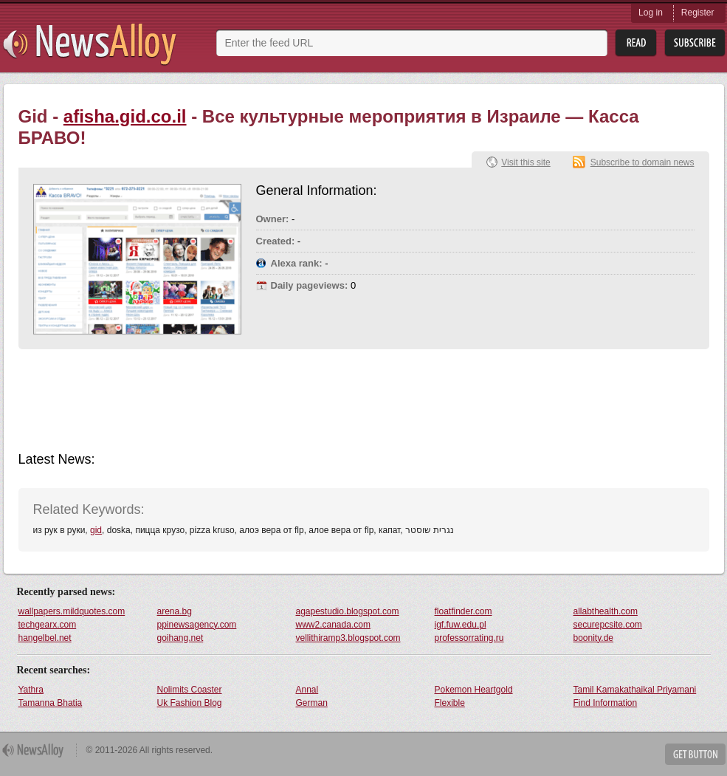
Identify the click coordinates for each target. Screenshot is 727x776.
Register (697, 12)
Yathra (31, 689)
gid (96, 530)
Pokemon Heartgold (474, 689)
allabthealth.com (605, 611)
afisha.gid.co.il (125, 116)
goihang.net (180, 638)
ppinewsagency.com (197, 624)
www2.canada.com (333, 624)
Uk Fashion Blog (189, 703)
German (312, 703)
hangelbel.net (45, 638)
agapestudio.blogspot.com (347, 611)
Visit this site (525, 162)
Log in (650, 12)
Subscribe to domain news (642, 162)
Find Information (605, 703)
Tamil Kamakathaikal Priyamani (635, 689)
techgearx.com (47, 624)
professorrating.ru (469, 638)
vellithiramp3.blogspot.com (348, 638)
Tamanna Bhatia (50, 703)
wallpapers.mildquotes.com (71, 611)
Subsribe (695, 43)
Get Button (695, 754)
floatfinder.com (463, 611)
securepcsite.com (607, 624)
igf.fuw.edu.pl (460, 624)
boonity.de (593, 638)
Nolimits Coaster (189, 689)
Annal (307, 689)
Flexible (450, 703)
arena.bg (174, 611)
